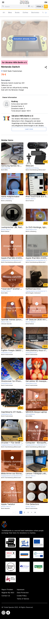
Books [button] (17, 12)
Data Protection (23, 593)
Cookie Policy (22, 596)
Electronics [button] (35, 12)
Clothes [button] (25, 12)
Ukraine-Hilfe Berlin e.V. (22, 116)
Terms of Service (23, 599)
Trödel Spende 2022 (10, 607)
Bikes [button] (10, 12)
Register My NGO (8, 593)
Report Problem (7, 589)
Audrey (14, 101)
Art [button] (4, 12)
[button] (20, 512)
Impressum (20, 589)
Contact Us (6, 596)
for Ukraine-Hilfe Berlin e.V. (14, 62)
